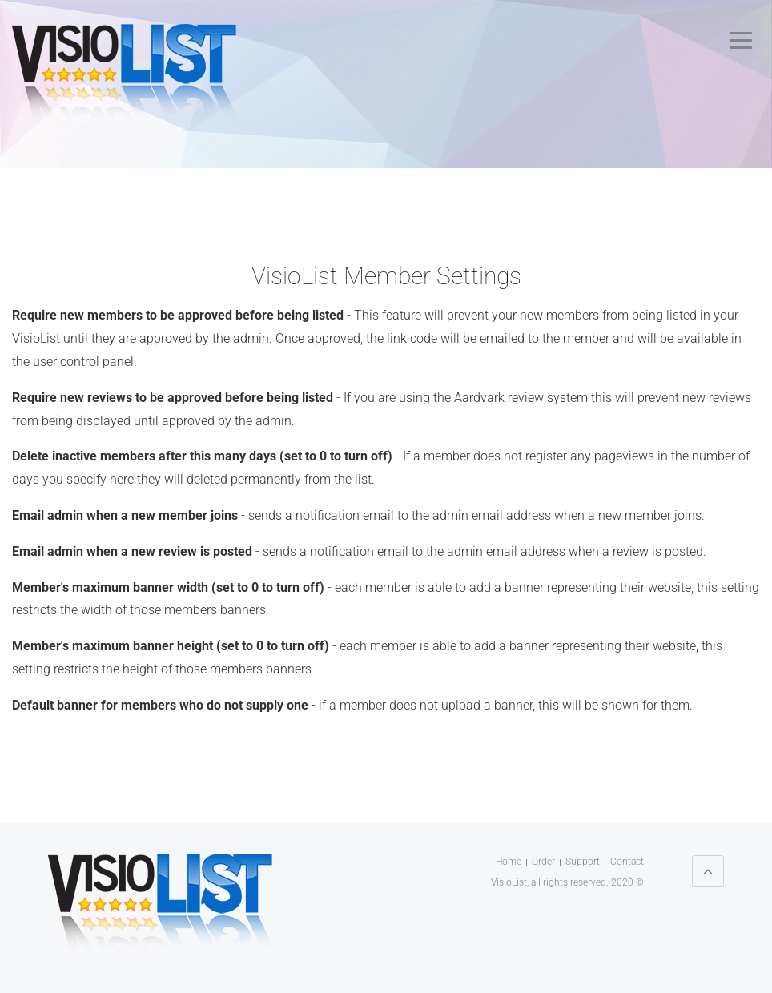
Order (543, 861)
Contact (627, 861)
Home (508, 861)
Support (582, 861)
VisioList (509, 882)
